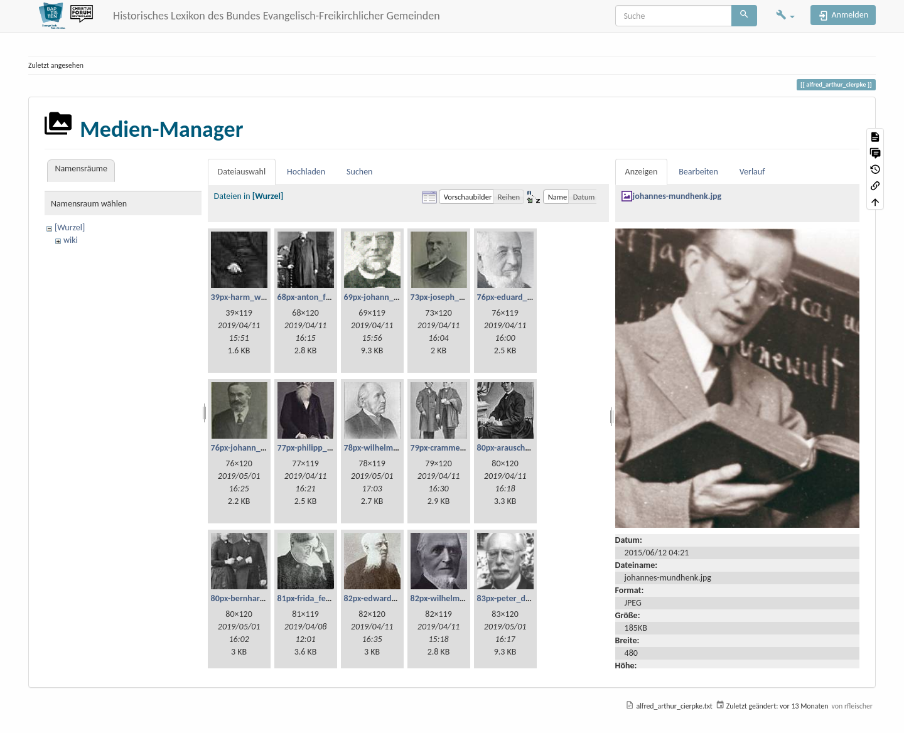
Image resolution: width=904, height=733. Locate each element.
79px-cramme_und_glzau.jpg (463, 447)
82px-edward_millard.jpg (389, 598)
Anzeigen (641, 171)
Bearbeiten (698, 171)
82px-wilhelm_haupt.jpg (455, 598)
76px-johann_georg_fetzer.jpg (265, 447)
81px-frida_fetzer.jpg (314, 598)
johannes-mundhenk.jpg (677, 196)
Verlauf (752, 171)
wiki (70, 240)
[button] (785, 16)
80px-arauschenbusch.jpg (523, 447)
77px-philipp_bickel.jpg (319, 447)
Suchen (359, 171)
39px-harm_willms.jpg (251, 297)
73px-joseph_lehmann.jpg (458, 297)
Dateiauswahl (242, 171)
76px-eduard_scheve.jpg (521, 297)
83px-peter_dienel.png (518, 598)
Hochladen (306, 171)
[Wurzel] (70, 227)
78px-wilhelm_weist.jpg (387, 447)
